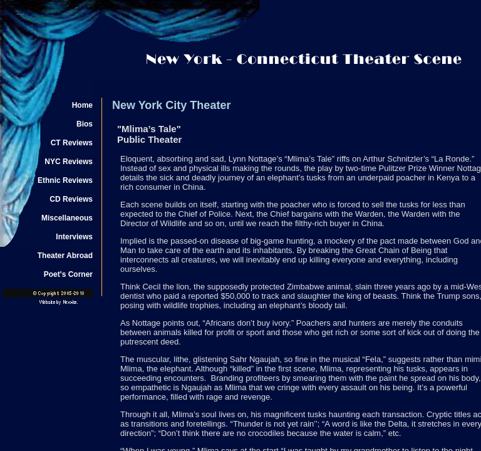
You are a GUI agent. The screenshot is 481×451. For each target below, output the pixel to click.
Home (82, 105)
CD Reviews (71, 199)
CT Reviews (72, 142)
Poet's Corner (68, 274)
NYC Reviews (68, 161)
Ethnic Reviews (65, 180)
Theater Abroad (65, 255)
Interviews (74, 236)
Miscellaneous (67, 218)
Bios (84, 124)
